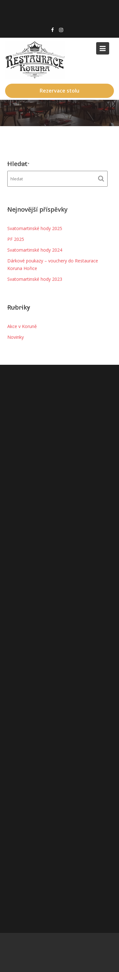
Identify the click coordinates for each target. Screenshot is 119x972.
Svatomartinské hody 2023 (34, 279)
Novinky (15, 337)
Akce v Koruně (22, 326)
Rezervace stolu (59, 90)
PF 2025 (15, 239)
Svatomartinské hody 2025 (34, 228)
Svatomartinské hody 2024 (34, 250)
